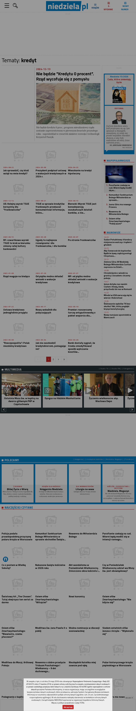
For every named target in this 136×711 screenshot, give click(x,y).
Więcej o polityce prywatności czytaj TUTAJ (67, 702)
